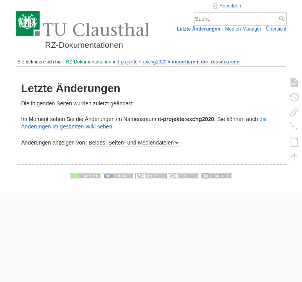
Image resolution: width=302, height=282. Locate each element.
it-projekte (127, 62)
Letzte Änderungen (198, 29)
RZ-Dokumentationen (88, 62)
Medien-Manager (243, 29)
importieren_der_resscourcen (205, 62)
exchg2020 (155, 62)
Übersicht (276, 29)
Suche (282, 19)
